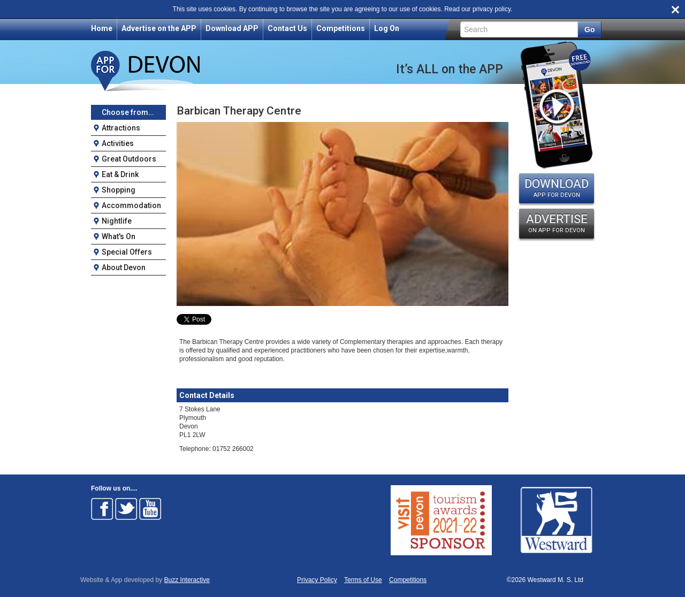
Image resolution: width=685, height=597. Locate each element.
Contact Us (287, 28)
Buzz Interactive (187, 580)
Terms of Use (363, 580)
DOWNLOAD (556, 187)
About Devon (124, 267)
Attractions (121, 128)
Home (101, 28)
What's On (118, 236)
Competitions (340, 28)
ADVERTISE (556, 223)
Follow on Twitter (126, 508)
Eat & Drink (120, 174)
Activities (118, 143)
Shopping (118, 190)
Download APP (232, 28)
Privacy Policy (317, 580)
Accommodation (131, 205)
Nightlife (117, 221)
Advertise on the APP (158, 28)
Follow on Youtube (150, 508)
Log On (386, 28)
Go (589, 29)
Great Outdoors (129, 159)
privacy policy (492, 9)
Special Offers (127, 252)
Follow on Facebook (102, 508)
